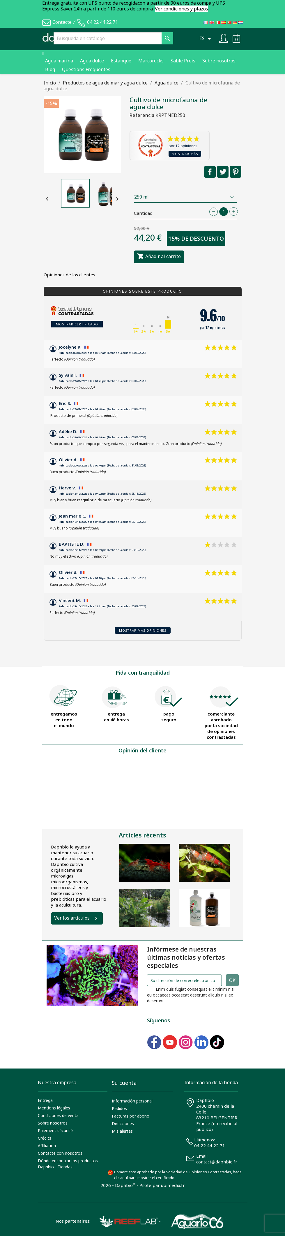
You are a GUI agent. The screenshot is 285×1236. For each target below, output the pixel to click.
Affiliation (47, 1145)
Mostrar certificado (77, 324)
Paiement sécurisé (55, 1130)
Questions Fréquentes (86, 69)
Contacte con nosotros (60, 1153)
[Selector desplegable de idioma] (206, 38)
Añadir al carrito (159, 256)
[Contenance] (185, 197)
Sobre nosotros (219, 60)
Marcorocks (151, 60)
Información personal (132, 1101)
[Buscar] (113, 38)
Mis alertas (122, 1131)
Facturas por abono (130, 1116)
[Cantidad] (223, 211)
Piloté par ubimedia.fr (162, 1185)
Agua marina (59, 60)
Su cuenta (124, 1082)
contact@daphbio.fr (216, 1162)
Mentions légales (54, 1108)
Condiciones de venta (58, 1115)
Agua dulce (92, 60)
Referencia (142, 115)
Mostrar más (185, 154)
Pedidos (119, 1108)
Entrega (45, 1100)
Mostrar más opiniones (142, 630)
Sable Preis (183, 60)
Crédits (44, 1138)
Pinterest (235, 172)
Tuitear (223, 172)
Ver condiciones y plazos (181, 9)
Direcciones (123, 1123)
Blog (50, 69)
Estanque (121, 60)
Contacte (62, 22)
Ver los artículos (72, 918)
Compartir (210, 172)
